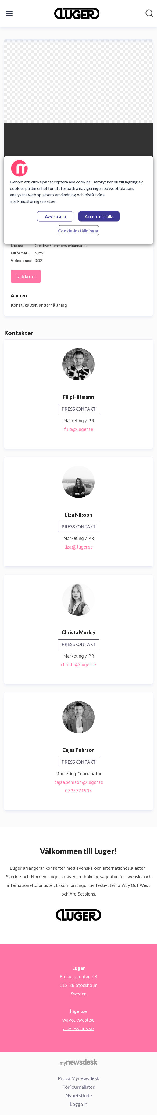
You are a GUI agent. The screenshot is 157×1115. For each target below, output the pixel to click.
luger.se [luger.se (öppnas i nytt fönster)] (78, 1011)
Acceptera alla (99, 216)
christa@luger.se (78, 664)
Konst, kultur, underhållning (39, 305)
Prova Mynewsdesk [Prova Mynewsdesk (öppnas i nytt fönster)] (78, 1078)
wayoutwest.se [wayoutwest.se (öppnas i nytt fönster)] (78, 1020)
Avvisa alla (55, 216)
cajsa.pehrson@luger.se (78, 782)
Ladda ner (25, 276)
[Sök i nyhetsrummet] (149, 13)
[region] (78, 200)
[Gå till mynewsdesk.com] (78, 1062)
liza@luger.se (78, 547)
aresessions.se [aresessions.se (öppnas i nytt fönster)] (78, 1028)
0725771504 (78, 791)
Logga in (78, 1104)
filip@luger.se (78, 429)
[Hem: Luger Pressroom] (77, 13)
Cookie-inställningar (78, 230)
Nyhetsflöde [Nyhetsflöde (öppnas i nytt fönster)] (78, 1095)
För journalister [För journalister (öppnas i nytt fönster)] (78, 1087)
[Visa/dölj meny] (9, 13)
